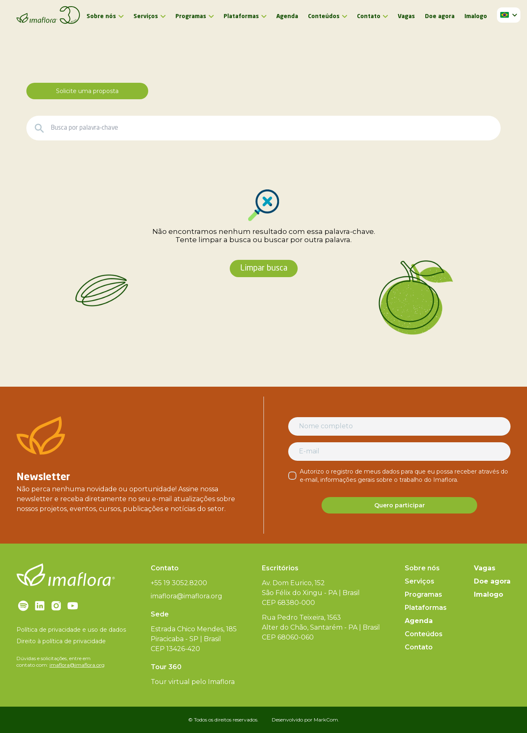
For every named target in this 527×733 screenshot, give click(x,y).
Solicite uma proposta (87, 91)
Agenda (287, 16)
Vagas (406, 16)
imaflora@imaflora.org (77, 665)
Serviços (145, 16)
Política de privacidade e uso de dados (71, 629)
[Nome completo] (399, 426)
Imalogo (475, 16)
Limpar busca (263, 268)
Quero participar (399, 505)
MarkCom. (326, 720)
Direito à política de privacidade (61, 641)
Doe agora (440, 16)
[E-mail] (399, 451)
